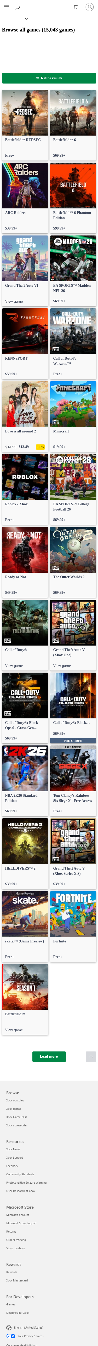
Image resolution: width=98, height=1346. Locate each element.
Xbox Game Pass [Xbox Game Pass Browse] (16, 1117)
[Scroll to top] (91, 1056)
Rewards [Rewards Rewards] (11, 1272)
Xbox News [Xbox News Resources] (13, 1149)
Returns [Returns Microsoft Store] (11, 1231)
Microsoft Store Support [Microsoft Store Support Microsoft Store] (21, 1223)
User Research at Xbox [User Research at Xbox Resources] (20, 1190)
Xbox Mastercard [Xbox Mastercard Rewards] (17, 1280)
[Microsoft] (49, 4)
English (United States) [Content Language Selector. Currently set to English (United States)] (28, 1327)
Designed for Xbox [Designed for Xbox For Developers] (17, 1312)
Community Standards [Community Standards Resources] (20, 1174)
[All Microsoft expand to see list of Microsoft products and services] (6, 7)
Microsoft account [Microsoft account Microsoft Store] (17, 1214)
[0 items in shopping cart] (77, 7)
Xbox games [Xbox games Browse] (13, 1108)
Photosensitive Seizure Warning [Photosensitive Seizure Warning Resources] (26, 1182)
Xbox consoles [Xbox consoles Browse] (15, 1100)
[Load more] (49, 1056)
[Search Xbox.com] (18, 7)
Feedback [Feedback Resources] (12, 1166)
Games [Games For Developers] (10, 1304)
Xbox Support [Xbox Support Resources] (14, 1157)
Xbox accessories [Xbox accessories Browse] (17, 1125)
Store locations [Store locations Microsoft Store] (15, 1248)
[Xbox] (14, 18)
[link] (25, 125)
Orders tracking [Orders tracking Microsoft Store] (16, 1239)
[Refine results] (49, 78)
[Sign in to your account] (89, 7)
